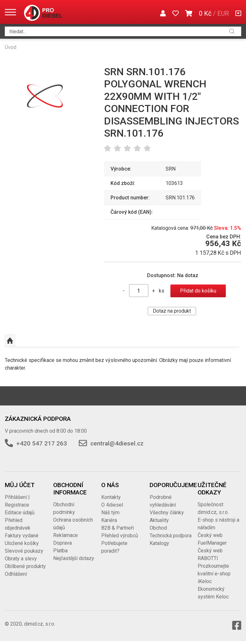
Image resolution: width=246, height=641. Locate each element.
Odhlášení (16, 574)
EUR (223, 13)
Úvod (10, 47)
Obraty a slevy (21, 559)
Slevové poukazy (24, 551)
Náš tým (110, 512)
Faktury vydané (21, 536)
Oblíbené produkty (25, 566)
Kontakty (111, 497)
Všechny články (167, 512)
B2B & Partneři (117, 528)
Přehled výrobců (119, 536)
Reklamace (65, 535)
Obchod (158, 528)
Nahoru (10, 341)
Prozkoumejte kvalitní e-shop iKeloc (214, 573)
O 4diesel (112, 505)
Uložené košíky (22, 543)
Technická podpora (171, 536)
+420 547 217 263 (41, 443)
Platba (60, 551)
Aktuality (159, 520)
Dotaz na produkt (172, 311)
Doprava (62, 543)
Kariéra (109, 520)
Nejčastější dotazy (73, 558)
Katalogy (159, 543)
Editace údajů (20, 512)
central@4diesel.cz (117, 443)
